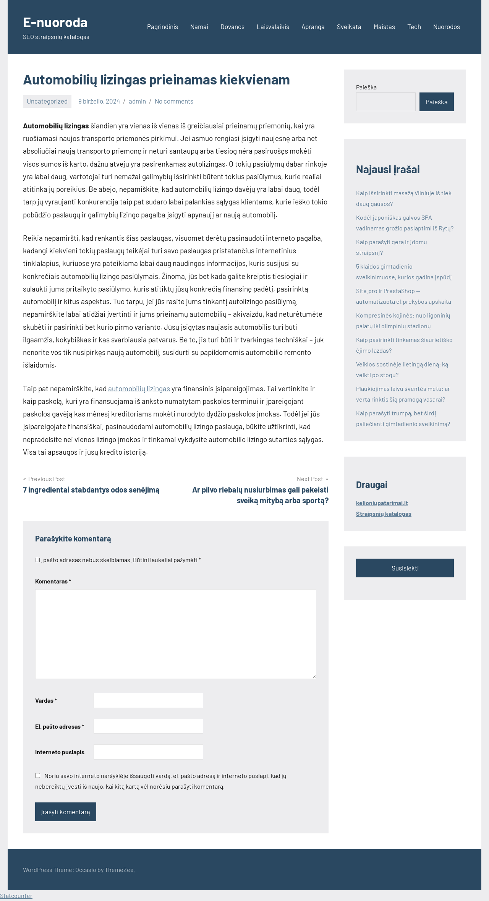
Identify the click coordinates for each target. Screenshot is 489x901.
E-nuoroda (55, 21)
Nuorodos (446, 26)
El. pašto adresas (59, 726)
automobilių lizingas (139, 388)
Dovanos (232, 26)
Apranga (313, 26)
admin (137, 101)
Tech (414, 26)
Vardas (46, 700)
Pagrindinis (162, 26)
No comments (174, 101)
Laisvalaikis (273, 26)
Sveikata (349, 26)
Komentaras (53, 581)
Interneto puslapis (59, 751)
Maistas (384, 26)
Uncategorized (47, 101)
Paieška (366, 87)
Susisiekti (405, 568)
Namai (199, 26)
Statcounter (16, 895)
